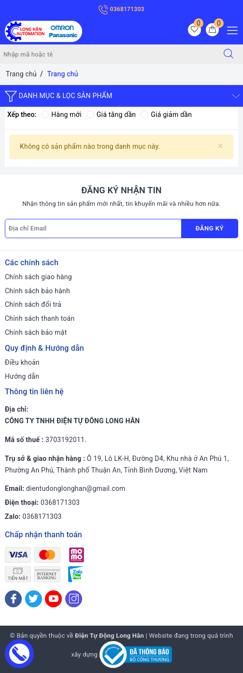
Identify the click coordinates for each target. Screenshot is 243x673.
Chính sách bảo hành (37, 291)
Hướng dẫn (22, 376)
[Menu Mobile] (229, 29)
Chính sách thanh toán (39, 318)
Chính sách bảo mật (36, 332)
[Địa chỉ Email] (93, 228)
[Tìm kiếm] (228, 54)
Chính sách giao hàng (38, 277)
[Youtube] (53, 598)
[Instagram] (73, 598)
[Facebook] (13, 598)
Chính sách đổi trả (33, 304)
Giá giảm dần (166, 114)
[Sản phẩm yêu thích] (194, 29)
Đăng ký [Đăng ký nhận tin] (210, 228)
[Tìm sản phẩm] (107, 54)
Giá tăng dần (111, 114)
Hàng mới (61, 114)
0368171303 (121, 9)
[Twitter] (33, 598)
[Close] (220, 146)
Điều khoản (22, 362)
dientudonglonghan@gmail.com (75, 488)
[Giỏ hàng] (212, 29)
